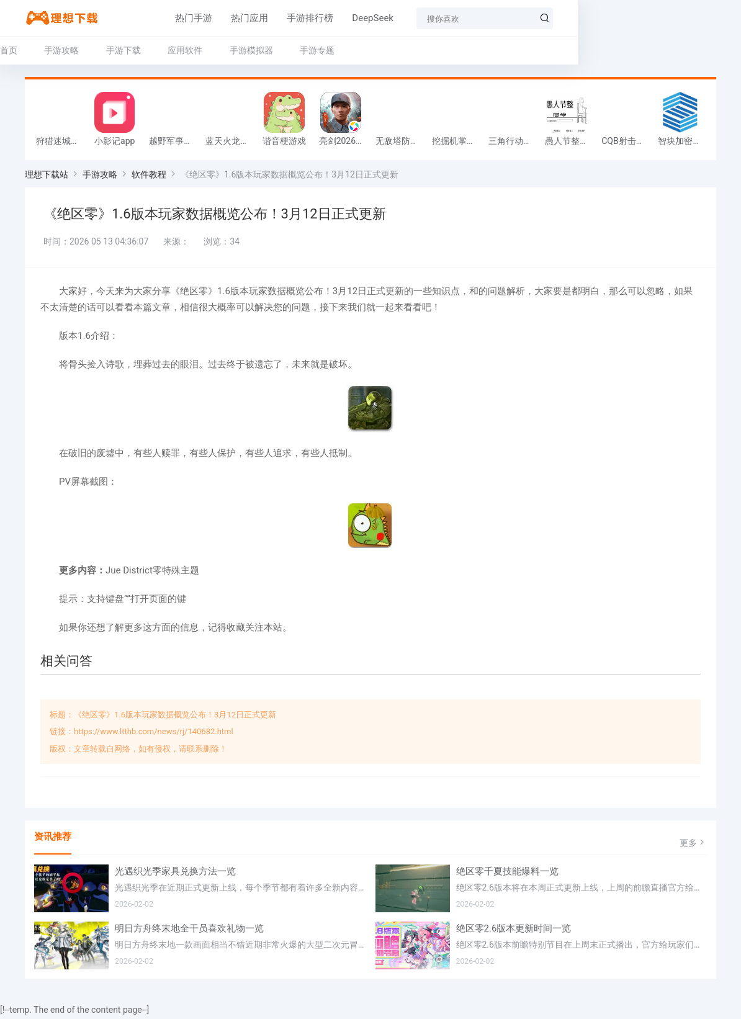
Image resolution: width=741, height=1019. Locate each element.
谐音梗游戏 (284, 144)
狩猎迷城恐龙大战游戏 (61, 144)
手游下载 (123, 50)
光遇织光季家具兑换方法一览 (175, 873)
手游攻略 (61, 50)
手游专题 (317, 50)
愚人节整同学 (570, 144)
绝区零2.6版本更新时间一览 (514, 930)
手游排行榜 (253, 18)
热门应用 (192, 18)
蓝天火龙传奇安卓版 (230, 144)
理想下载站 (46, 177)
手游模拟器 (251, 50)
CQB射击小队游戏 (626, 144)
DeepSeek (315, 18)
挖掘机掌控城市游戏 (457, 144)
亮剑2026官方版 (344, 144)
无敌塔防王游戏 (400, 144)
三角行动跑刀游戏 (513, 144)
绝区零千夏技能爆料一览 (507, 873)
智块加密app (682, 144)
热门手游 (136, 18)
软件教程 (149, 177)
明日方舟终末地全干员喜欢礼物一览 (189, 930)
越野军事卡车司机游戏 (174, 144)
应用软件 (185, 50)
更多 (693, 845)
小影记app (114, 144)
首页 (8, 50)
